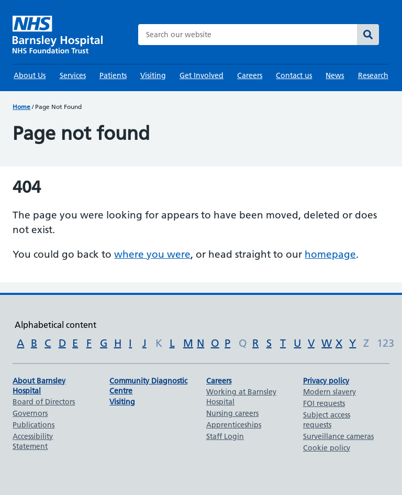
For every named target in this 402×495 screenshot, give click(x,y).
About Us (30, 75)
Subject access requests (326, 420)
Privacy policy (326, 381)
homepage (330, 254)
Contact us (294, 75)
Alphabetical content (55, 325)
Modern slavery (329, 392)
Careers (249, 75)
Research (373, 75)
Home (21, 107)
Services (73, 75)
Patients (113, 75)
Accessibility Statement (33, 441)
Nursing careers (232, 413)
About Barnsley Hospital (39, 385)
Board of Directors (44, 401)
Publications (33, 425)
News (335, 75)
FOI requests (324, 403)
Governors (30, 413)
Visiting (153, 75)
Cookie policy (326, 448)
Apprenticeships (233, 425)
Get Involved (202, 75)
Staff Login (225, 436)
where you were (152, 254)
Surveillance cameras (338, 436)
